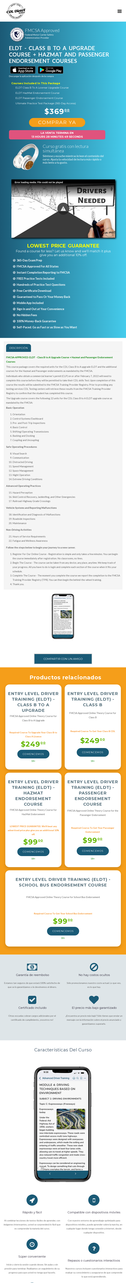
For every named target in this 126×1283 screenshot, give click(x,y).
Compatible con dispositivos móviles (94, 1212)
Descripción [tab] (18, 347)
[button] (63, 209)
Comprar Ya (57, 122)
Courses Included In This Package (35, 83)
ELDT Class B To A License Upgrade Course (42, 87)
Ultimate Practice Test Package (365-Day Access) (45, 103)
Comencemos (33, 754)
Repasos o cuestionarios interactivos (94, 1260)
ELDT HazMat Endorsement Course (37, 92)
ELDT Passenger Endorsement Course (39, 98)
